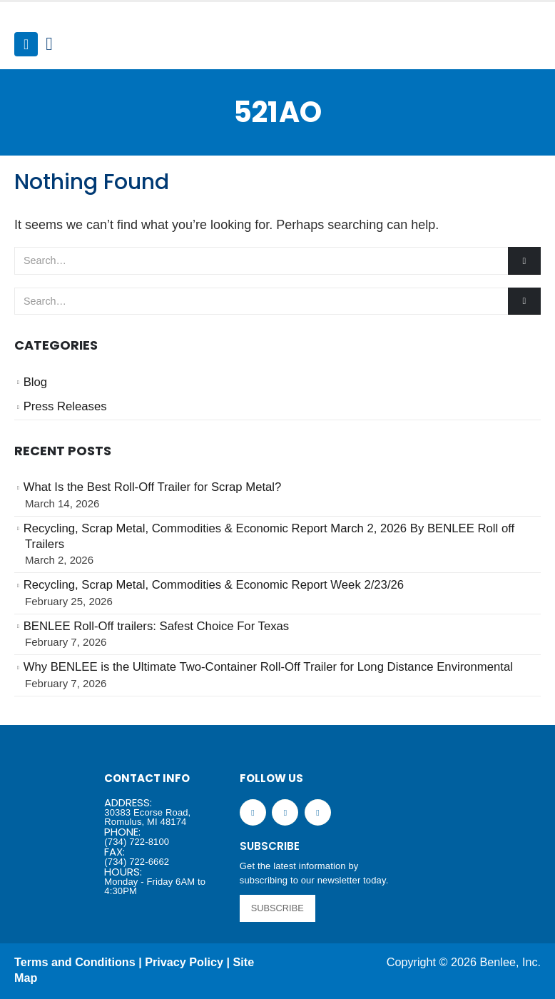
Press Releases (65, 406)
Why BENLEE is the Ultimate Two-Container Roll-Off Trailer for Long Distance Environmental (268, 667)
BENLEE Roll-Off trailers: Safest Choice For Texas (157, 626)
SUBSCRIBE (277, 908)
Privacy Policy (184, 961)
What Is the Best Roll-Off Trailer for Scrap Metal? (153, 487)
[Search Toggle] (49, 44)
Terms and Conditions (75, 961)
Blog (35, 382)
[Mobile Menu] (26, 44)
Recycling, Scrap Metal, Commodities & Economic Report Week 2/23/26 (214, 585)
